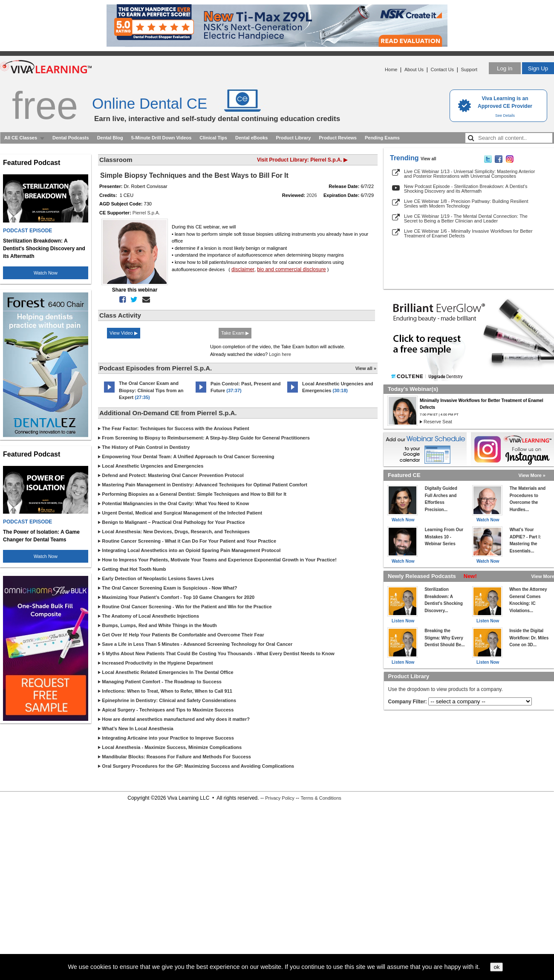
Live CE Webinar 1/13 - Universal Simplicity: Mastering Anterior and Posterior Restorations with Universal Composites (469, 174)
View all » (365, 368)
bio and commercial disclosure (291, 269)
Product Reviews (338, 137)
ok (496, 967)
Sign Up (538, 68)
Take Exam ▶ (235, 332)
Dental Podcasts (70, 137)
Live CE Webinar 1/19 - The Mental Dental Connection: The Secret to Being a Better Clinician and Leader (466, 218)
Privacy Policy (279, 798)
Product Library (293, 137)
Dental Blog (110, 137)
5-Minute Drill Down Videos (161, 137)
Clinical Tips (213, 137)
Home (391, 69)
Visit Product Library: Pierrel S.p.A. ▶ (302, 160)
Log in (504, 68)
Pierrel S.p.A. (146, 212)
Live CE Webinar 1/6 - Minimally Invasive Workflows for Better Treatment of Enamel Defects (468, 233)
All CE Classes (20, 137)
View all (428, 158)
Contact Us (442, 69)
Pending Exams (382, 137)
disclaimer (242, 269)
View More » (532, 475)
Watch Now (46, 272)
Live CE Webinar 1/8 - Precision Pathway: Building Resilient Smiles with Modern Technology (466, 203)
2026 (311, 195)
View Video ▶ (124, 332)
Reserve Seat (438, 421)
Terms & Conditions (320, 798)
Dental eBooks (251, 137)
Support (469, 69)
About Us (414, 69)
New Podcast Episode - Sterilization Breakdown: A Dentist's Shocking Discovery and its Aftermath (465, 189)
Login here (280, 354)
